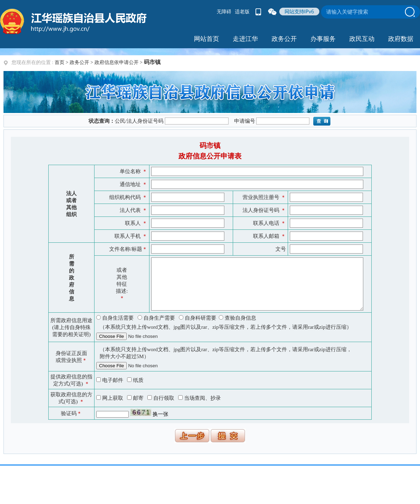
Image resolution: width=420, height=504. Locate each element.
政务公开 (79, 62)
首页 (59, 62)
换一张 (160, 414)
